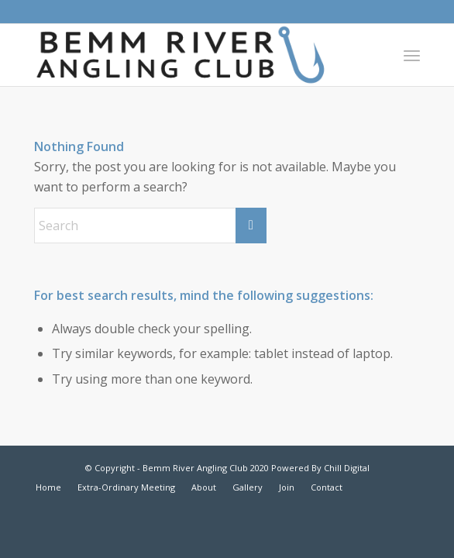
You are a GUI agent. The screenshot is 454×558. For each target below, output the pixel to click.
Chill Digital (346, 468)
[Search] (150, 225)
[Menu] (412, 55)
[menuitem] (412, 55)
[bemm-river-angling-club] (188, 55)
